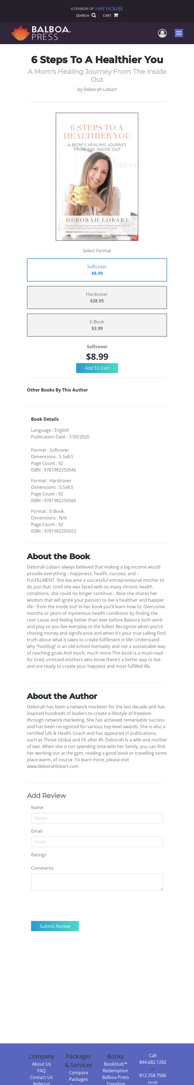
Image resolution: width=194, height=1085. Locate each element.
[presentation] (73, 906)
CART (110, 15)
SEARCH (86, 15)
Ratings (38, 855)
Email (36, 831)
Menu (179, 33)
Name (37, 807)
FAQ (41, 1071)
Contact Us (41, 1077)
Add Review (46, 796)
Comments (42, 868)
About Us (41, 1064)
